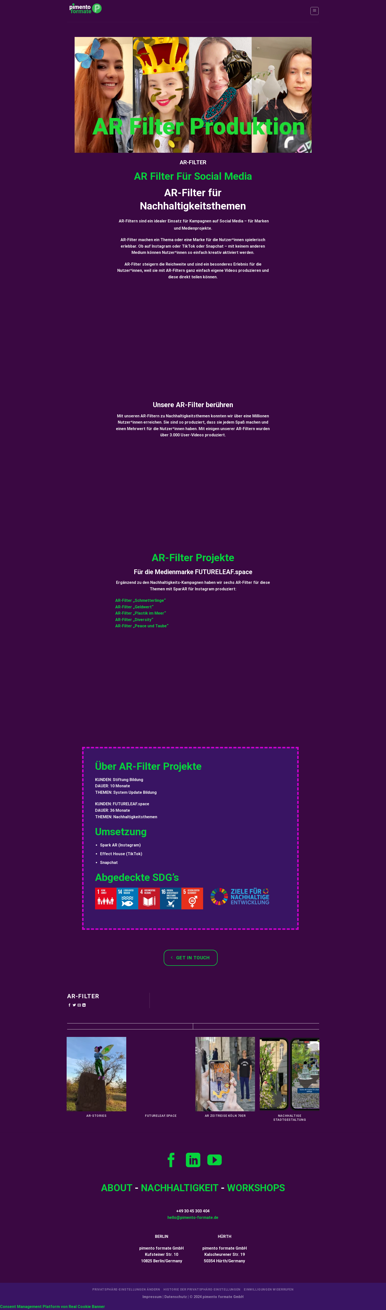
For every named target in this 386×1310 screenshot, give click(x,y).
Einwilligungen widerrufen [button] (268, 1289)
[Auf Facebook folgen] (171, 1161)
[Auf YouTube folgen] (214, 1161)
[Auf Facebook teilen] (69, 1005)
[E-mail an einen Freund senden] (79, 1005)
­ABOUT (116, 1187)
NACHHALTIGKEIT (179, 1187)
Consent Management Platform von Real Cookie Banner (52, 1306)
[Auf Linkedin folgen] (193, 1161)
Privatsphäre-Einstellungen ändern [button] (126, 1289)
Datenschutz (175, 1297)
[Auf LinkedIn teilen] (84, 1005)
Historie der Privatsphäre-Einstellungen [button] (202, 1289)
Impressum (152, 1297)
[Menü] (314, 11)
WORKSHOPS (256, 1187)
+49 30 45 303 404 (193, 1211)
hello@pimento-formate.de (192, 1217)
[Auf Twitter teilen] (74, 1005)
